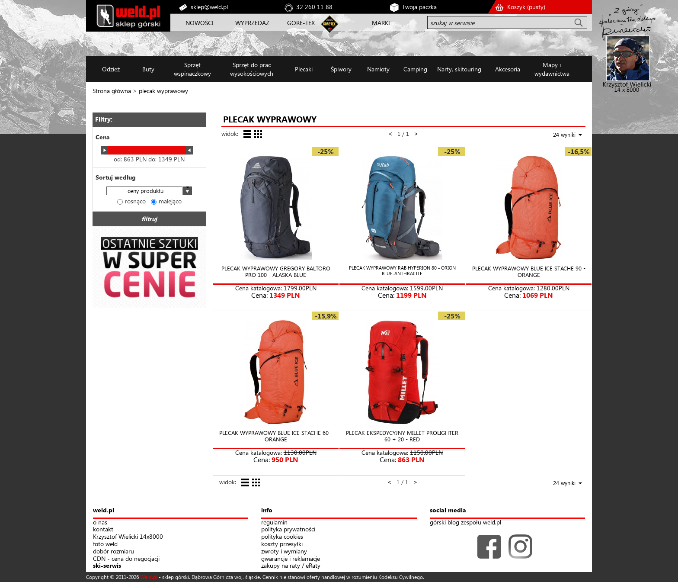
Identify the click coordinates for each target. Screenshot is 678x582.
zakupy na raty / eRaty (290, 565)
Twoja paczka (419, 7)
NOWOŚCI (199, 23)
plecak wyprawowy (163, 91)
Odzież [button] (111, 69)
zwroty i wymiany (284, 551)
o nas (100, 522)
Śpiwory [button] (341, 69)
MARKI (381, 23)
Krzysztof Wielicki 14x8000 (128, 536)
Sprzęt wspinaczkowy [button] (192, 69)
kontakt (103, 529)
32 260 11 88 (314, 7)
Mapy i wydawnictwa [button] (551, 69)
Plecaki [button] (304, 69)
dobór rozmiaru (113, 551)
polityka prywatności (288, 529)
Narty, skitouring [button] (459, 69)
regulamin (274, 522)
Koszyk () (526, 7)
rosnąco (131, 201)
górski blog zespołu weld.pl (465, 522)
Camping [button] (415, 69)
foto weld (105, 544)
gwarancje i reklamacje (290, 559)
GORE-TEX (301, 23)
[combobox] (149, 191)
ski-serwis (107, 565)
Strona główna (112, 91)
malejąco (166, 201)
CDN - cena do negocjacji (126, 559)
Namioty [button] (378, 69)
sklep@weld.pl (209, 7)
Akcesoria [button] (507, 69)
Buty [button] (148, 69)
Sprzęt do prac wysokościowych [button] (251, 69)
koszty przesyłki (282, 544)
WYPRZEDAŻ (252, 23)
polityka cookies (282, 536)
